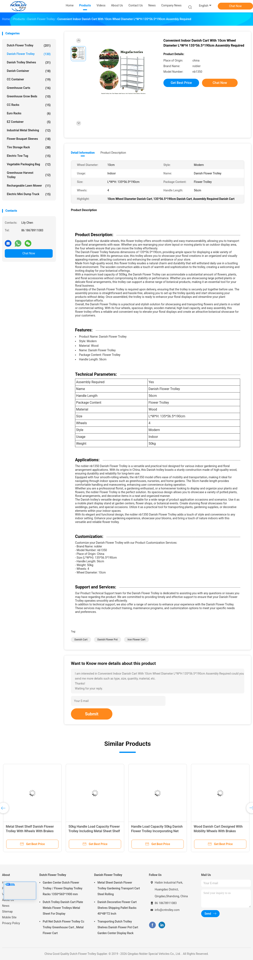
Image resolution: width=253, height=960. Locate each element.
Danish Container (29, 71)
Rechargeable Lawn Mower (29, 186)
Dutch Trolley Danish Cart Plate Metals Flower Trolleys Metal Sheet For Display (63, 907)
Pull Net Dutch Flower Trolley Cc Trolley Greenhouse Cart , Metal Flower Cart (63, 927)
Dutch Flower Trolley (29, 45)
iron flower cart (136, 639)
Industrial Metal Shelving (29, 130)
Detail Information (83, 152)
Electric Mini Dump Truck (29, 194)
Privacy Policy (11, 923)
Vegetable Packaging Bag (29, 164)
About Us (8, 900)
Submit (91, 713)
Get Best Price (181, 83)
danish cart (81, 639)
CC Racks (29, 105)
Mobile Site (9, 917)
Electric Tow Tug (29, 156)
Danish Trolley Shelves (29, 62)
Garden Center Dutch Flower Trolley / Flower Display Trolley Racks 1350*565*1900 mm (62, 888)
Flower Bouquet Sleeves (29, 139)
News (5, 905)
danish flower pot (107, 639)
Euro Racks (29, 113)
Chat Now (235, 6)
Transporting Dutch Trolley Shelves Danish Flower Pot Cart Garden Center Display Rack (117, 927)
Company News (171, 5)
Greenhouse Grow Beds (29, 96)
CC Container (29, 79)
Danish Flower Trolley (29, 54)
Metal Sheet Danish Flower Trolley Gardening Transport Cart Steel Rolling (118, 888)
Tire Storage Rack (29, 147)
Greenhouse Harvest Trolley (29, 175)
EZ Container (29, 122)
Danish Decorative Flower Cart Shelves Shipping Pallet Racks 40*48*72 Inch (117, 907)
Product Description (113, 152)
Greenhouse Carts (29, 88)
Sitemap (7, 911)
